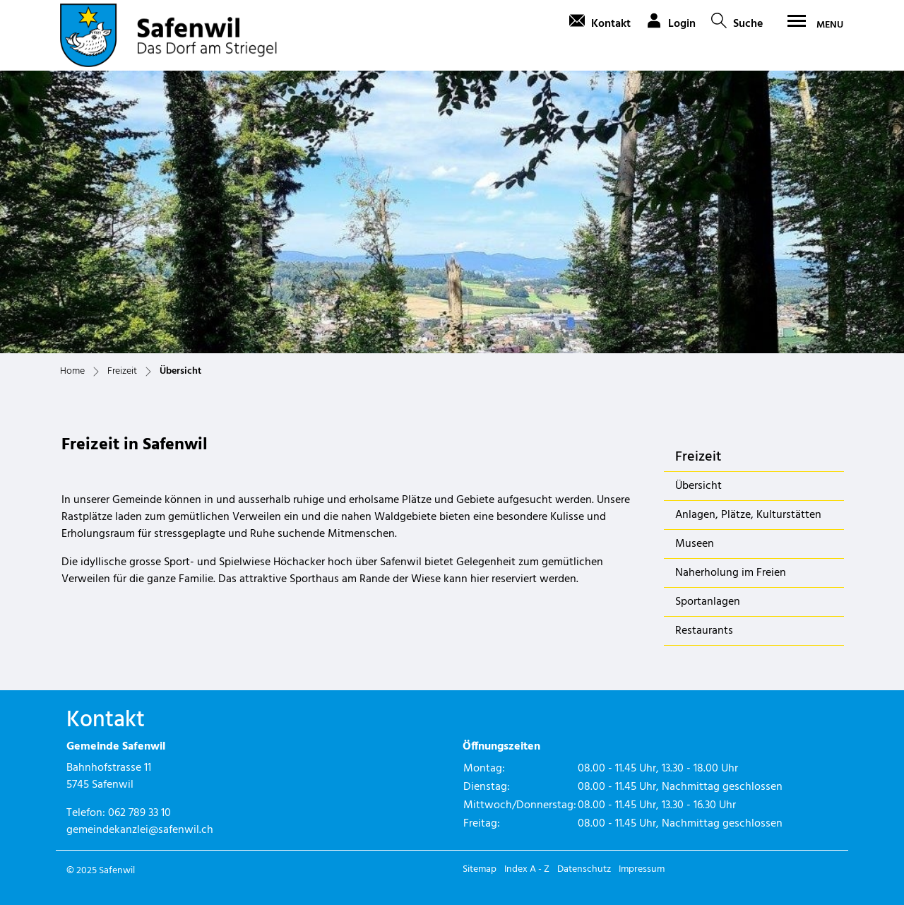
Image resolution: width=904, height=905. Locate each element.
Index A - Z (526, 869)
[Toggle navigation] (811, 24)
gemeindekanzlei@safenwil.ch (139, 830)
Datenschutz (584, 869)
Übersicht (712, 488)
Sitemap (479, 869)
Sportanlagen (707, 602)
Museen (694, 544)
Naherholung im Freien (730, 573)
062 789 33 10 (139, 813)
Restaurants (704, 631)
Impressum (642, 869)
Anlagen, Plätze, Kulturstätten (748, 515)
